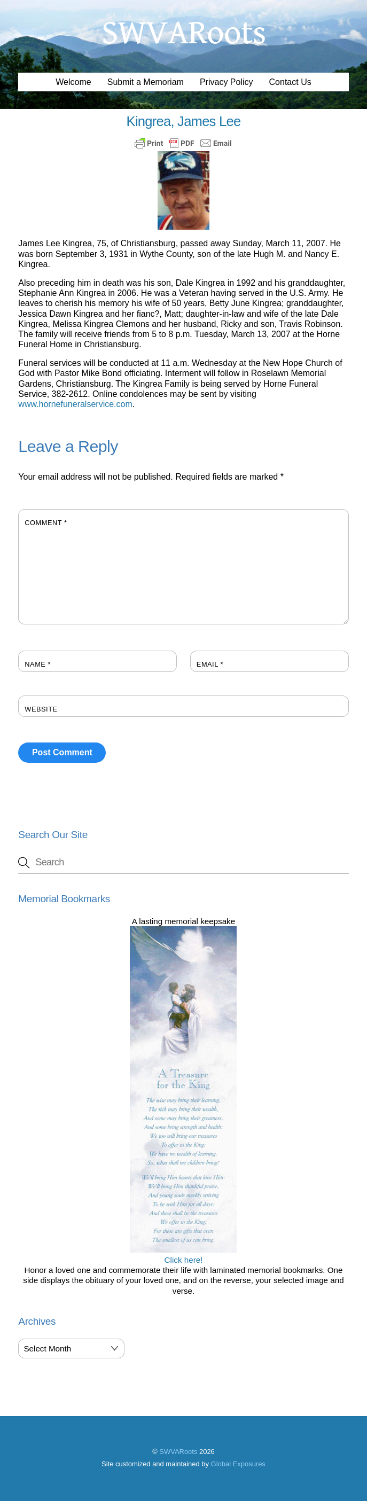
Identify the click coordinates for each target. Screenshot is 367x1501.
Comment (46, 523)
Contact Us (290, 82)
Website (41, 709)
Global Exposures (238, 1464)
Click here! (183, 1254)
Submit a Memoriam (145, 82)
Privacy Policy (226, 82)
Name (38, 664)
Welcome (73, 82)
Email (210, 664)
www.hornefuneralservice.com (75, 404)
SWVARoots (178, 1452)
